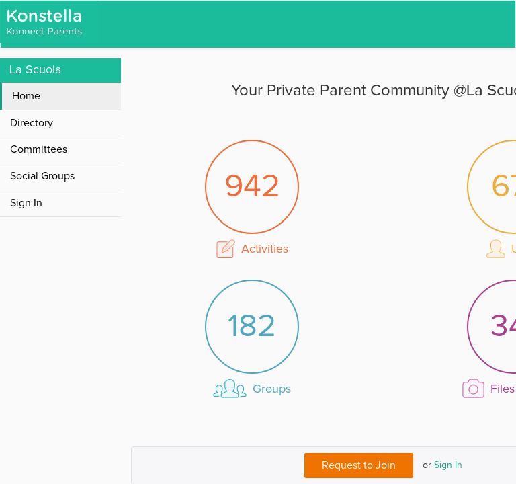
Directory (31, 123)
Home (26, 96)
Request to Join (359, 465)
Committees (38, 149)
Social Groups (42, 176)
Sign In (448, 465)
